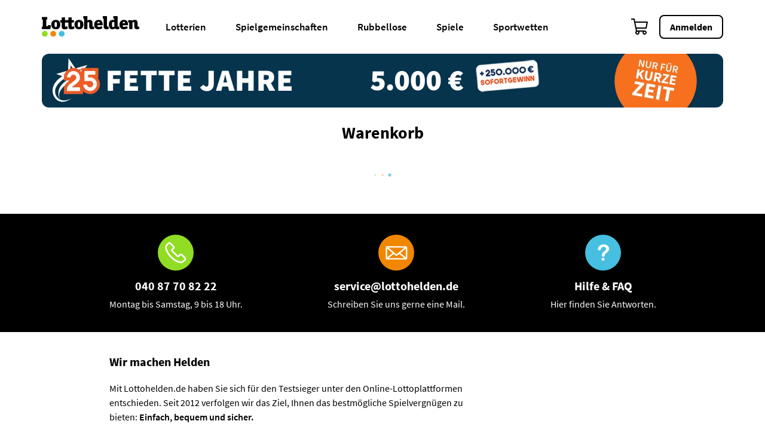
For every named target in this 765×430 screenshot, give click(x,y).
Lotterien (186, 26)
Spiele (450, 26)
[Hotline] (176, 273)
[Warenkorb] (640, 27)
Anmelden (691, 27)
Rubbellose (382, 26)
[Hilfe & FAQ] (603, 273)
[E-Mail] (396, 273)
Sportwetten (521, 26)
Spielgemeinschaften (281, 26)
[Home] (98, 27)
